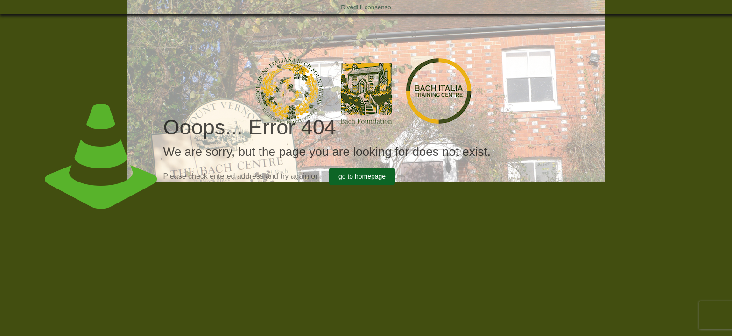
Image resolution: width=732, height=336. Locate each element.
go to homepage (362, 176)
